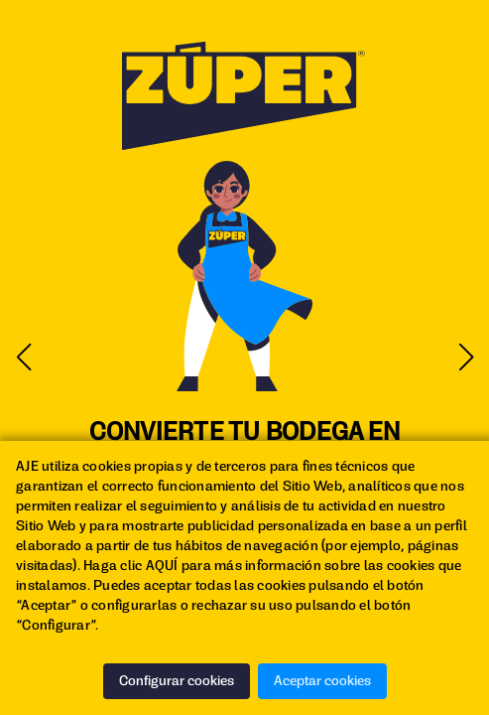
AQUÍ (162, 565)
